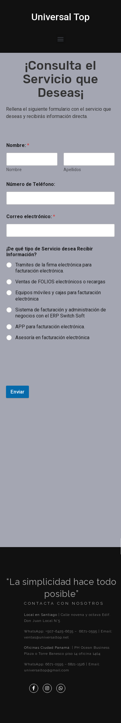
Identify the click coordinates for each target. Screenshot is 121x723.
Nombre (14, 169)
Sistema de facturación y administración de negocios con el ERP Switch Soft (60, 313)
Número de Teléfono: (30, 184)
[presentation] (52, 371)
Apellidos (72, 169)
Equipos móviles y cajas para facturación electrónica (58, 296)
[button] (61, 39)
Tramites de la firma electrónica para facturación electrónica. (53, 268)
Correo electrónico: (30, 216)
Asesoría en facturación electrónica (52, 337)
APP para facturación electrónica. (50, 327)
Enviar (17, 392)
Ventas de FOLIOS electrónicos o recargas (60, 282)
